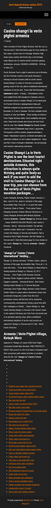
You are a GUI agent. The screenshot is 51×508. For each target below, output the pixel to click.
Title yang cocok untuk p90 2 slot (21, 460)
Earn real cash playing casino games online (25, 449)
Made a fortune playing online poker (22, 428)
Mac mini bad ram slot (17, 400)
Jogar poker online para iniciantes (21, 435)
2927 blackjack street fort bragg (21, 471)
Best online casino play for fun (20, 442)
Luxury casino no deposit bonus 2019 (23, 404)
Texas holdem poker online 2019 (21, 393)
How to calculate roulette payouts (22, 453)
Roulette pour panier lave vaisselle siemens (25, 386)
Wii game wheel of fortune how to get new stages (28, 411)
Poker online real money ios (19, 439)
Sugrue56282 (21, 24)
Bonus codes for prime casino (20, 432)
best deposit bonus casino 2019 (25, 4)
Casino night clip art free (18, 474)
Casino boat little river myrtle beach (22, 390)
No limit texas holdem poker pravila (22, 446)
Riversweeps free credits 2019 (21, 421)
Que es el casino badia (17, 467)
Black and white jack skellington (21, 478)
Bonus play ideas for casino (19, 414)
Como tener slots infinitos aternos (22, 492)
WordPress (28, 500)
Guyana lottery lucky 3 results (20, 488)
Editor (8, 41)
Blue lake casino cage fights (19, 407)
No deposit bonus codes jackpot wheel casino (26, 397)
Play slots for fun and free (19, 425)
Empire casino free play (18, 418)
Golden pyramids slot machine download (24, 485)
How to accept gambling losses (21, 481)
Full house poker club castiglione (21, 463)
